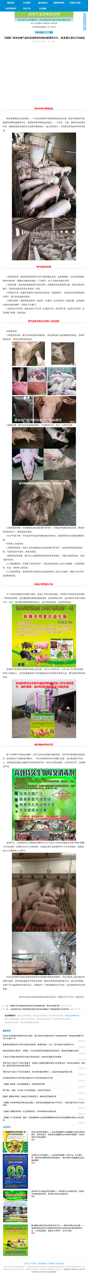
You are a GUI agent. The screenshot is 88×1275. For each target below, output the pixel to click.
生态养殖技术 (10, 1016)
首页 (32, 23)
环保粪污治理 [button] (74, 3)
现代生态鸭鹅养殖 (12, 1019)
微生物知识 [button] (42, 3)
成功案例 (38, 23)
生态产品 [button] (26, 8)
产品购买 (51, 1264)
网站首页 (10, 3)
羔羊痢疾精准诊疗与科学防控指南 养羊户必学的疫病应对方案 (28, 1078)
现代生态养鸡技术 (43, 1019)
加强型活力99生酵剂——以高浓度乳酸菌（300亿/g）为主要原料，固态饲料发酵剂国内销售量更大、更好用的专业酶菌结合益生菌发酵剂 (58, 1157)
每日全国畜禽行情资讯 (30, 1022)
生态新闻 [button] (26, 3)
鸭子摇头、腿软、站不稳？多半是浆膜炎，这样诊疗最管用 (26, 1090)
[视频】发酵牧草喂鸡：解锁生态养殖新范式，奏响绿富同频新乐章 (29, 1096)
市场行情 (54, 23)
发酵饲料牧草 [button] (58, 3)
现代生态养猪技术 (72, 1016)
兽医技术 (46, 23)
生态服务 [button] (43, 8)
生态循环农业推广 (12, 1022)
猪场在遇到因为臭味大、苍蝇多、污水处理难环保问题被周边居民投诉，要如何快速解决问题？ (41, 1051)
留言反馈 (60, 1264)
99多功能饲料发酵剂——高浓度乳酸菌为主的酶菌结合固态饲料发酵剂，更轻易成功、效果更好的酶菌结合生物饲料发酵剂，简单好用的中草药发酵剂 (58, 1134)
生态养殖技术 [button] (10, 8)
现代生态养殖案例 (24, 1016)
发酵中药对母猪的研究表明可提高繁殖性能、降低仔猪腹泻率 (35, 1006)
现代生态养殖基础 (40, 1016)
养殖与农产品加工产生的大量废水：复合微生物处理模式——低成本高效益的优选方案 (37, 1072)
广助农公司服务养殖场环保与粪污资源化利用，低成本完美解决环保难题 (32, 1057)
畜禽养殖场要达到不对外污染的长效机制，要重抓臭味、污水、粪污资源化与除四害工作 (38, 1045)
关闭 (84, 15)
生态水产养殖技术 (28, 1019)
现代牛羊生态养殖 (56, 1016)
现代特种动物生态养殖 (61, 1019)
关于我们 (33, 1264)
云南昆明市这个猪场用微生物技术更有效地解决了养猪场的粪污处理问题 (39, 1009)
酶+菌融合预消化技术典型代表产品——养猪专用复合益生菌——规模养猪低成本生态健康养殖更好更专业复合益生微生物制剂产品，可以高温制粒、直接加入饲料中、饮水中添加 (57, 1228)
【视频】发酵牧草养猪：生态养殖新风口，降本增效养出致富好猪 (29, 1111)
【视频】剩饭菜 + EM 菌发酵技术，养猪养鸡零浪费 (24, 1084)
